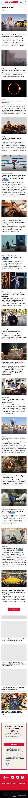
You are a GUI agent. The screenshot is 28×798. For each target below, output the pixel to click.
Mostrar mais (14, 609)
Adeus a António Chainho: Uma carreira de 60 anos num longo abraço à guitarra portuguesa (14, 222)
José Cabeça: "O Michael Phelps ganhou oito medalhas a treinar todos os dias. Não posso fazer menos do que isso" (13, 176)
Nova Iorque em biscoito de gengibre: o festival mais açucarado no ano (13, 363)
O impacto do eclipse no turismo (11, 101)
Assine (15, 2)
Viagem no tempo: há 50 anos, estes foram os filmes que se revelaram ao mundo (13, 400)
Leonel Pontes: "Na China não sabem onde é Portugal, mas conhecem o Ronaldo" (12, 511)
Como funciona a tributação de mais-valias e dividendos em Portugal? (13, 639)
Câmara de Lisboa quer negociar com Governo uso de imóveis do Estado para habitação (13, 294)
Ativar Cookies (21, 785)
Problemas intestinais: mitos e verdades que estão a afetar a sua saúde (12, 712)
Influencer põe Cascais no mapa (11, 138)
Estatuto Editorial (5, 783)
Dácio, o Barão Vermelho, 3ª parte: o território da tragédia (12, 549)
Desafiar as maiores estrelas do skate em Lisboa (13, 438)
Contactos (14, 785)
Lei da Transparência (21, 783)
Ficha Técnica (13, 783)
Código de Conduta (7, 785)
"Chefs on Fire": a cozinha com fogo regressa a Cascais (12, 476)
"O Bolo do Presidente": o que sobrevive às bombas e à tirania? (11, 256)
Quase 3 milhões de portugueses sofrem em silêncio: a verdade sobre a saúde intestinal (13, 664)
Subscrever (14, 744)
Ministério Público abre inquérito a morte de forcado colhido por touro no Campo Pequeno (13, 592)
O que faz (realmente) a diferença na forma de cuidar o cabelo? (13, 688)
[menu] (2, 2)
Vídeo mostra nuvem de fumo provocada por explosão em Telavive (13, 69)
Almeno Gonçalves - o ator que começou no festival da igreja (11, 330)
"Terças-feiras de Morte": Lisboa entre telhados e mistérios (13, 35)
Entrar (21, 2)
